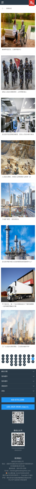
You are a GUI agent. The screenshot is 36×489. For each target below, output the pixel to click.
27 (20, 364)
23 (29, 361)
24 (33, 361)
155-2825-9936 (13, 407)
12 (16, 359)
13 (20, 359)
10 (7, 359)
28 (24, 364)
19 (11, 361)
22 (24, 361)
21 (20, 361)
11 (11, 359)
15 (29, 359)
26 (16, 364)
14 (24, 359)
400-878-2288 (17, 400)
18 (7, 361)
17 (3, 361)
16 (33, 359)
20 (16, 361)
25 (11, 364)
